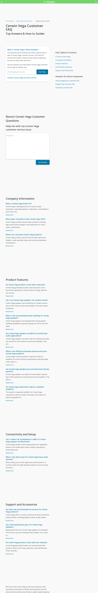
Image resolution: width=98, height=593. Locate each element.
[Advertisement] (28, 98)
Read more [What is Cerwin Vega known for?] (9, 198)
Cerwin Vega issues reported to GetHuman (21, 582)
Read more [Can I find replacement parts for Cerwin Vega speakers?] (9, 522)
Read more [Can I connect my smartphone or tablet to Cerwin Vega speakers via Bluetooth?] (9, 436)
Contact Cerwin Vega (62, 57)
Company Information (63, 60)
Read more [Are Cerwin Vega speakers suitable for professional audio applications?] (9, 330)
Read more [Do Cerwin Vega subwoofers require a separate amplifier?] (9, 384)
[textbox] (22, 71)
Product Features (61, 63)
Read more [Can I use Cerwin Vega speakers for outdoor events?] (9, 295)
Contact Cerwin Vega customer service (21, 78)
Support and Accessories (64, 70)
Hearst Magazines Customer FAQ (67, 81)
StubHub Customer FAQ (64, 88)
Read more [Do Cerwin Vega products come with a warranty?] (9, 279)
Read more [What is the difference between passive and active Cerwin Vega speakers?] (9, 348)
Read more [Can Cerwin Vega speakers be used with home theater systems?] (9, 366)
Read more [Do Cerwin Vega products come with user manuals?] (9, 537)
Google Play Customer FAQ (65, 84)
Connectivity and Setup (63, 67)
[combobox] (22, 71)
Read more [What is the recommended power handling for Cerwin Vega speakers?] (9, 313)
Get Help (42, 72)
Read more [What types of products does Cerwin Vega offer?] (9, 214)
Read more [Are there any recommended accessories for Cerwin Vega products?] (9, 504)
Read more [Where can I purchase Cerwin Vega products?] (9, 229)
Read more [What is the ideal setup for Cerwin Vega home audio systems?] (9, 454)
